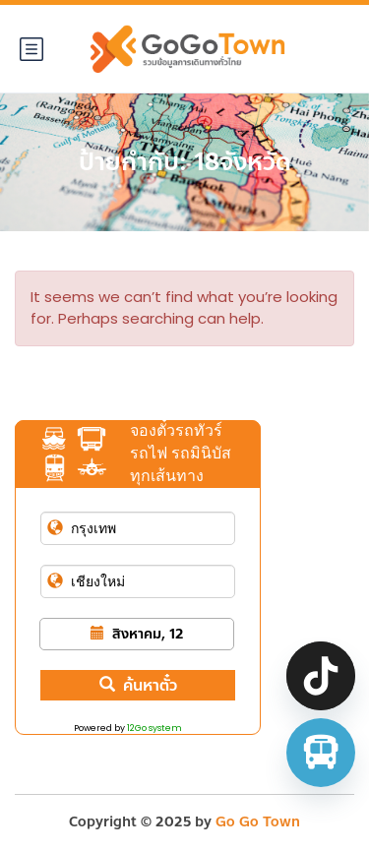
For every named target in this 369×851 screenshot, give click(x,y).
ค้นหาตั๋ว (138, 685)
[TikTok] (320, 675)
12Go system (154, 728)
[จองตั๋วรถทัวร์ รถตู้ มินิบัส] (320, 752)
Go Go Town (257, 822)
